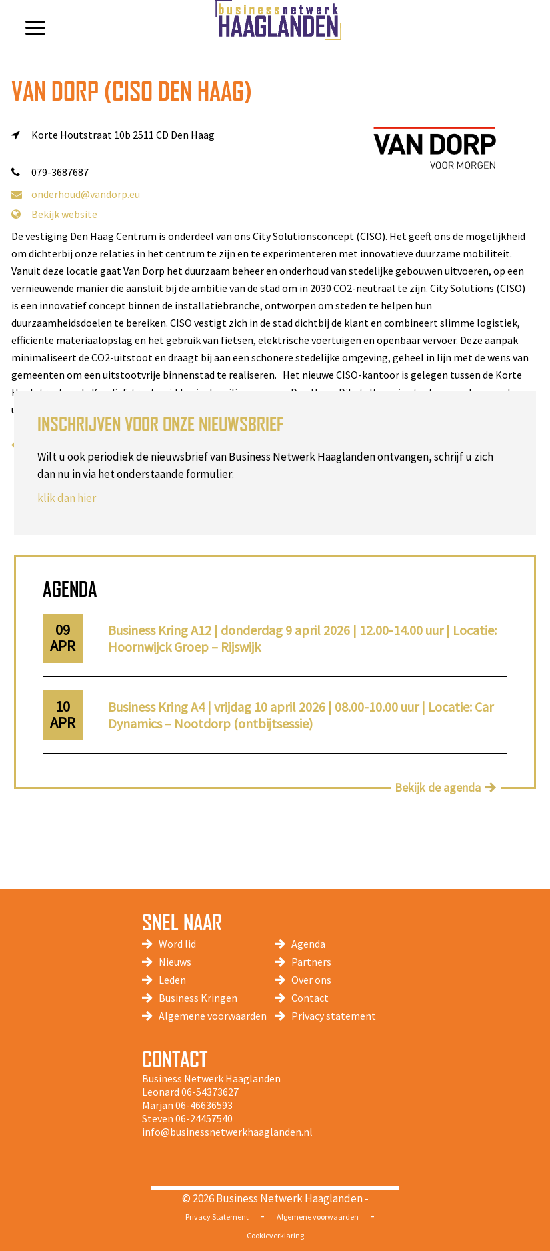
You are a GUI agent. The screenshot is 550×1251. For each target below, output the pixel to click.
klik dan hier (66, 498)
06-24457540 (204, 1118)
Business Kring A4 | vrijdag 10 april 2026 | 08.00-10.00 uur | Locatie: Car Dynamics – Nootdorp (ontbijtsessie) (300, 715)
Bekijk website (54, 214)
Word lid (177, 943)
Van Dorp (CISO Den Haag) (131, 91)
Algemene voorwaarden (213, 1015)
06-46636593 (204, 1105)
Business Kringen (198, 997)
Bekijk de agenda (438, 787)
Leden (172, 979)
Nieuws (175, 961)
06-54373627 (210, 1091)
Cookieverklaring (275, 1235)
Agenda (308, 943)
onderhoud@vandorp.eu (75, 194)
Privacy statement (333, 1015)
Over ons (311, 979)
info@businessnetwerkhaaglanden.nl (227, 1131)
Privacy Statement (217, 1217)
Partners (311, 961)
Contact (310, 997)
